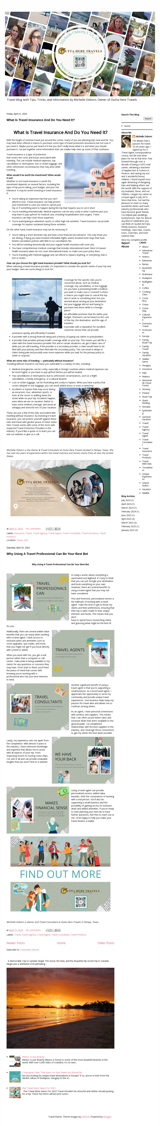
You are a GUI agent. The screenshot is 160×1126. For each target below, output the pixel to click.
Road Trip (147, 396)
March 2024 (127, 507)
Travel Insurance (89, 533)
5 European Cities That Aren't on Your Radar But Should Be (52, 1072)
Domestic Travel (147, 325)
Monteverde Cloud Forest (147, 383)
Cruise (145, 304)
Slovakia (146, 406)
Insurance (19, 533)
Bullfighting (147, 283)
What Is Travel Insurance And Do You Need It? (41, 120)
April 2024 (126, 503)
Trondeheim (147, 469)
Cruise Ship (145, 309)
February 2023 (128, 526)
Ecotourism (147, 331)
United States (145, 484)
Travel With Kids (147, 462)
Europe (145, 336)
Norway (146, 389)
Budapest (147, 277)
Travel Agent (54, 533)
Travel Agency (40, 533)
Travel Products (78, 934)
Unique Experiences (147, 476)
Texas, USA (22, 540)
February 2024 (128, 511)
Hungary (146, 365)
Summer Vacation (146, 418)
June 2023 (126, 515)
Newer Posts (16, 943)
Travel (28, 533)
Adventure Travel (147, 252)
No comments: (34, 528)
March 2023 (127, 522)
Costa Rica (145, 299)
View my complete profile (134, 239)
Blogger (107, 1116)
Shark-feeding (146, 402)
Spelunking (147, 412)
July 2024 (125, 500)
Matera (146, 376)
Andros (145, 256)
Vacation (146, 489)
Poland (145, 392)
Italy (144, 372)
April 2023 (126, 518)
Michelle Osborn (144, 136)
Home (61, 943)
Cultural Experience (147, 317)
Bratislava (147, 274)
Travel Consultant (71, 533)
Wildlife (145, 493)
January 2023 (128, 530)
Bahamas (147, 260)
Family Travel (145, 347)
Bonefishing (147, 269)
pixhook (86, 1116)
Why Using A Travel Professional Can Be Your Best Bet (47, 553)
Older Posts (106, 943)
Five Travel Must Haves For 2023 (38, 1088)
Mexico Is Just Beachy (33, 1056)
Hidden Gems (145, 360)
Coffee (145, 288)
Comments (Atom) (29, 949)
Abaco (145, 246)
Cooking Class (146, 293)
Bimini (145, 264)
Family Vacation (146, 354)
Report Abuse (125, 244)
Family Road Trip (147, 341)
